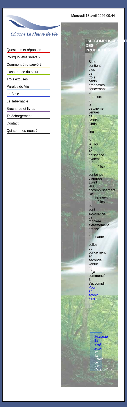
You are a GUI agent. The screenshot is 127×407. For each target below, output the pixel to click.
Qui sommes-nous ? (22, 130)
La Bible (13, 94)
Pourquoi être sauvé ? (24, 57)
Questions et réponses (24, 50)
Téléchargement (19, 116)
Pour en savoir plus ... (93, 295)
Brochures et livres (21, 108)
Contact (13, 123)
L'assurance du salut (22, 72)
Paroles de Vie (18, 86)
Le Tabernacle (17, 101)
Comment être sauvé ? (24, 64)
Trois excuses (17, 79)
